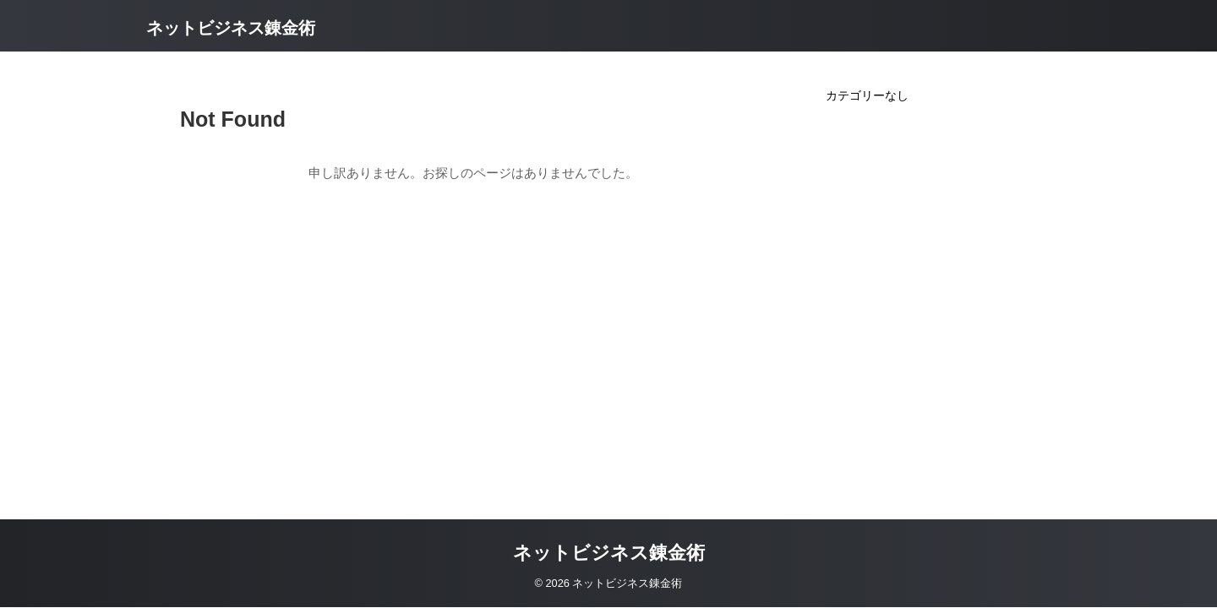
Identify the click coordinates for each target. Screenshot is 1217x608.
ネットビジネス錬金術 (230, 28)
